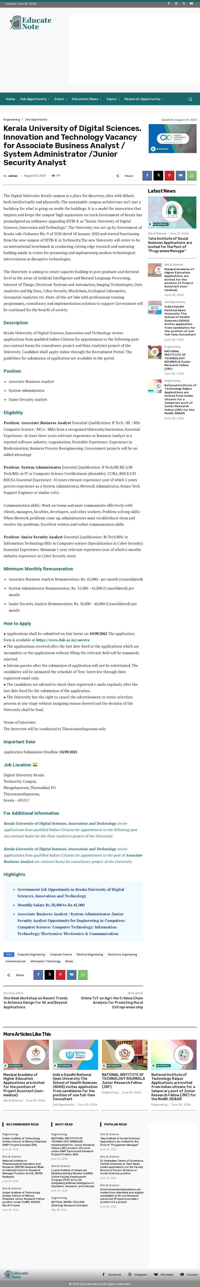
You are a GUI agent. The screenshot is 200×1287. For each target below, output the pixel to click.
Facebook (114, 1274)
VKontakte (167, 1274)
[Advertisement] (134, 49)
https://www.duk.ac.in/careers (63, 639)
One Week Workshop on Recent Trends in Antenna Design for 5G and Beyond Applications (36, 1002)
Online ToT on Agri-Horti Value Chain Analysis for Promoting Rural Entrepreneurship (112, 1002)
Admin (13, 175)
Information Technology (46, 961)
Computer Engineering (31, 954)
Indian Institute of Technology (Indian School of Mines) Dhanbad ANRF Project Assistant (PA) (24, 1141)
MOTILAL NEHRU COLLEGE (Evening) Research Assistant (69, 1204)
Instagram (140, 1274)
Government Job (16, 961)
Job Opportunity (36, 119)
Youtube (192, 1274)
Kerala (69, 961)
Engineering (11, 119)
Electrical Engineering (90, 954)
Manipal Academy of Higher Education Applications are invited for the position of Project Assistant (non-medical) (179, 279)
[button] (190, 99)
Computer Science (61, 954)
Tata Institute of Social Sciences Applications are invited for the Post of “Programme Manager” (170, 245)
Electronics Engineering (122, 954)
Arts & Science (157, 233)
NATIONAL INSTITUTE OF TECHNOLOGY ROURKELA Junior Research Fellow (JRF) (177, 360)
